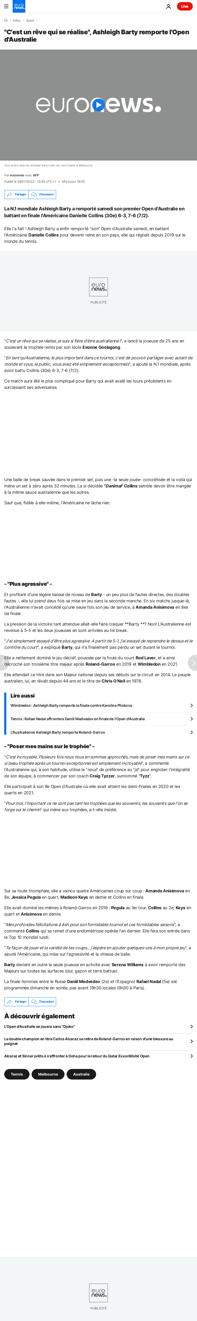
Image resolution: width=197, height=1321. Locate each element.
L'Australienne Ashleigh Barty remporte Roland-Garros (58, 732)
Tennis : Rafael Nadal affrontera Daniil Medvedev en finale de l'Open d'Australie (78, 719)
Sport (30, 20)
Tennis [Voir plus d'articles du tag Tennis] (17, 1074)
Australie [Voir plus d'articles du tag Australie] (81, 1074)
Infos (16, 20)
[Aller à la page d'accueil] (19, 6)
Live (185, 6)
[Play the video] (98, 105)
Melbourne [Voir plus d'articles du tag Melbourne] (48, 1074)
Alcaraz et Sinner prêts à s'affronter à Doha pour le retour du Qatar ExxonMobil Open (76, 1056)
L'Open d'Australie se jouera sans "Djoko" (39, 1026)
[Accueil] (5, 20)
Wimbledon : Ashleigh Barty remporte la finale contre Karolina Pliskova (71, 705)
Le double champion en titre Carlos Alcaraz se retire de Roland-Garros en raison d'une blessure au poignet (88, 1041)
